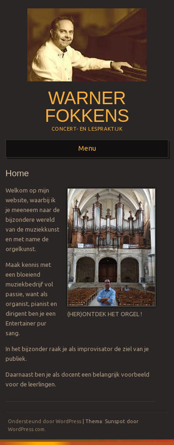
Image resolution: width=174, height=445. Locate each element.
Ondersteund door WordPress (44, 421)
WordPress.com (26, 429)
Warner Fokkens (87, 107)
